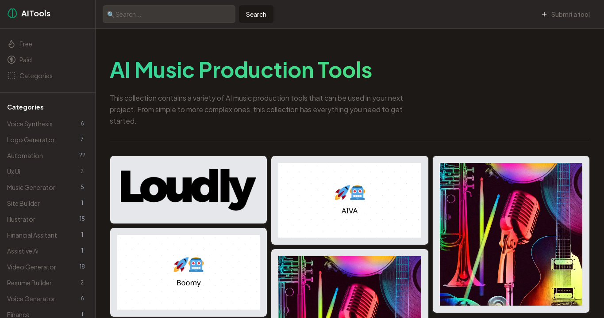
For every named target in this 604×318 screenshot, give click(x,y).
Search (256, 14)
